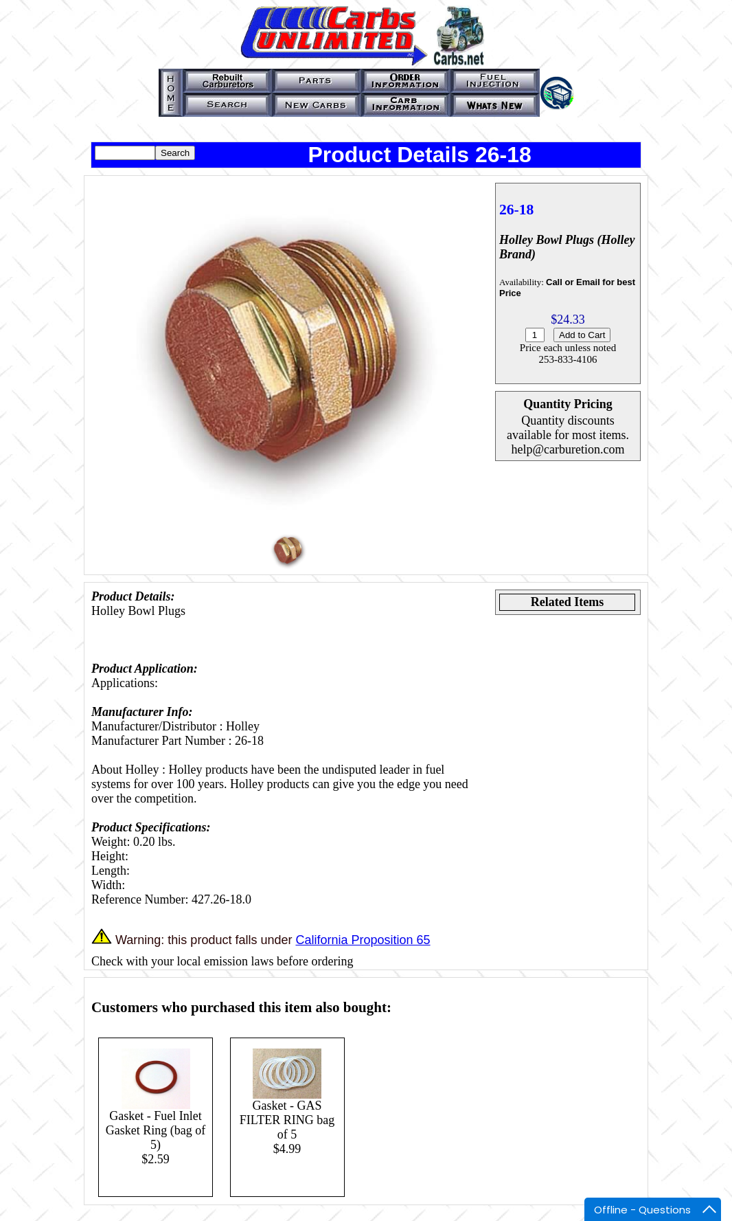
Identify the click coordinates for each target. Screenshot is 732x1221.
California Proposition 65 (362, 940)
